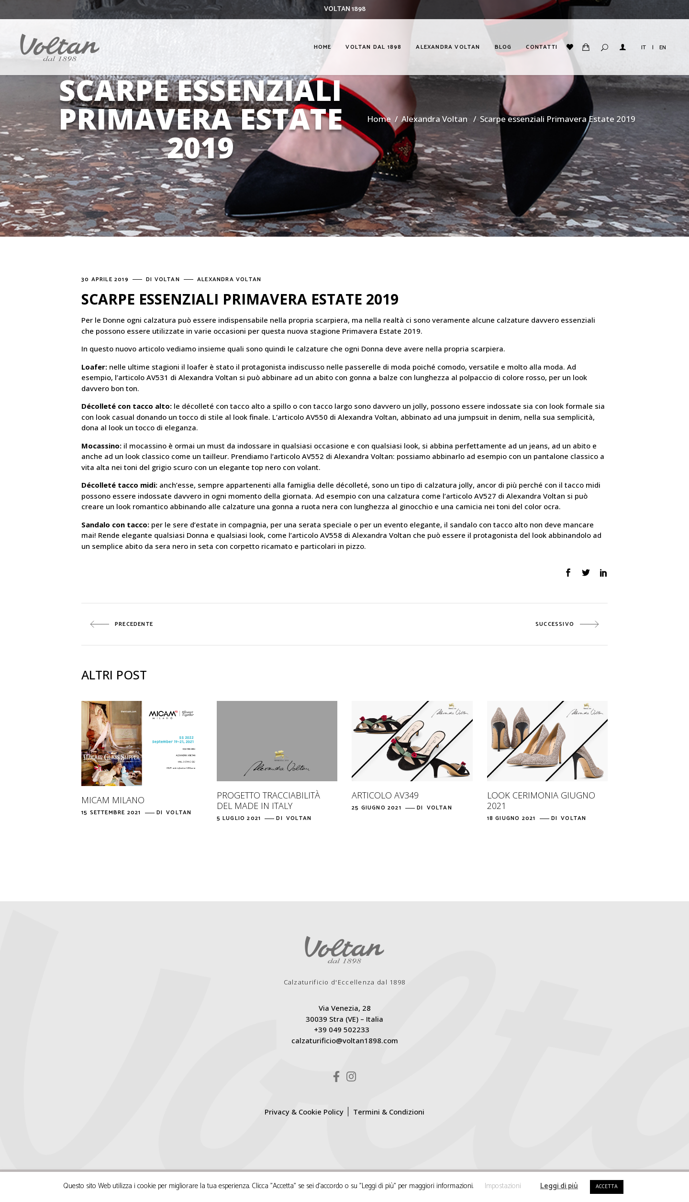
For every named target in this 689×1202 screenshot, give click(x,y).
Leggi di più (559, 1186)
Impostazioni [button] (503, 1186)
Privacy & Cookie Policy (304, 1111)
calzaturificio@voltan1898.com (344, 1040)
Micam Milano (112, 800)
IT (643, 47)
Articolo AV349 (385, 795)
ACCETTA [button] (607, 1186)
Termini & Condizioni (388, 1111)
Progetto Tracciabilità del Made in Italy (268, 800)
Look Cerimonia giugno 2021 (541, 800)
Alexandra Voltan (434, 119)
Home (379, 119)
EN (662, 47)
